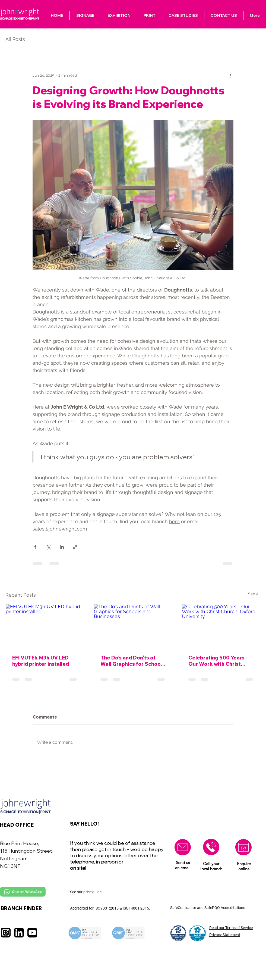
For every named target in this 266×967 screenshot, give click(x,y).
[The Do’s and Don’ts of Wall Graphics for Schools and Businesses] (133, 626)
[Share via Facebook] (35, 546)
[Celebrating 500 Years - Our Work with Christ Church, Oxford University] (221, 626)
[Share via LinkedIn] (61, 546)
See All (254, 594)
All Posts (15, 39)
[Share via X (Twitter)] (48, 546)
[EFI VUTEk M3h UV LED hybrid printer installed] (45, 626)
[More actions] (230, 75)
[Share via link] (75, 546)
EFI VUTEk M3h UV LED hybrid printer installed (40, 661)
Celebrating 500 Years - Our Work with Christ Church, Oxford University (220, 661)
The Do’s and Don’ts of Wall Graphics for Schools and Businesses (132, 661)
